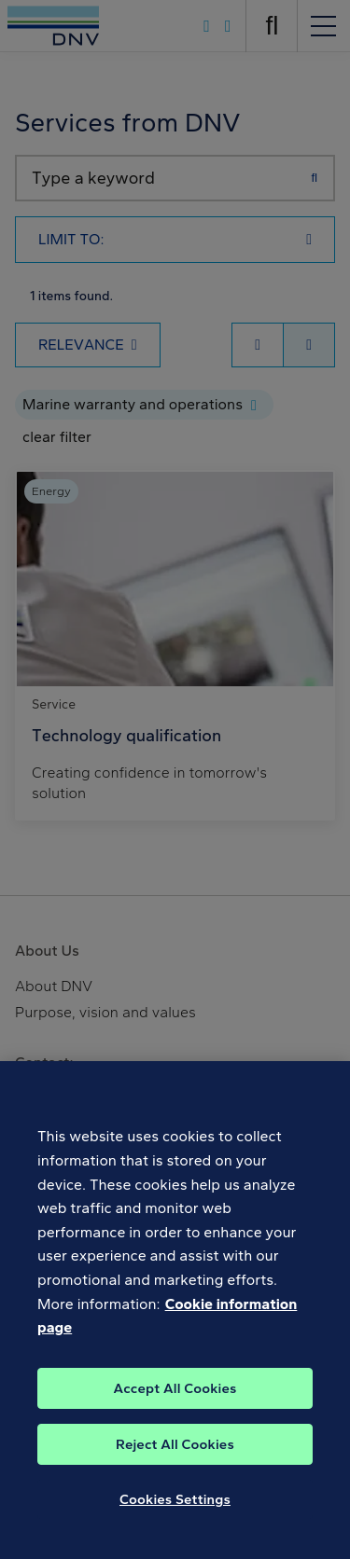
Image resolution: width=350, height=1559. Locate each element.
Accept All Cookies (174, 1410)
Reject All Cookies (175, 1466)
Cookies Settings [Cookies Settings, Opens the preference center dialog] (175, 1521)
